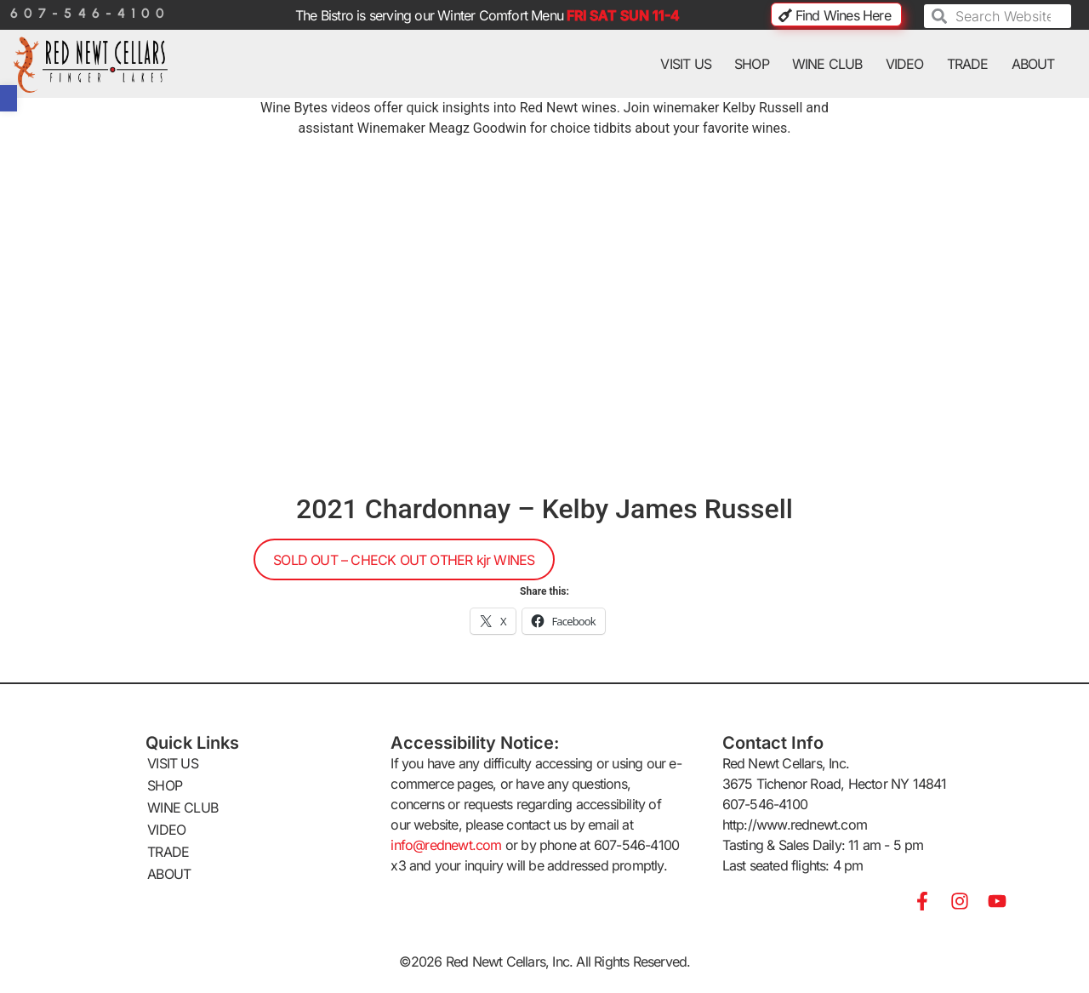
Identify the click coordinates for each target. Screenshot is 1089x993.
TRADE (968, 63)
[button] (8, 98)
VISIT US (685, 63)
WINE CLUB (827, 63)
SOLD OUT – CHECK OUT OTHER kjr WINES (403, 559)
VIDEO (905, 63)
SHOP (751, 63)
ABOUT (1033, 63)
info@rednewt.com (446, 844)
